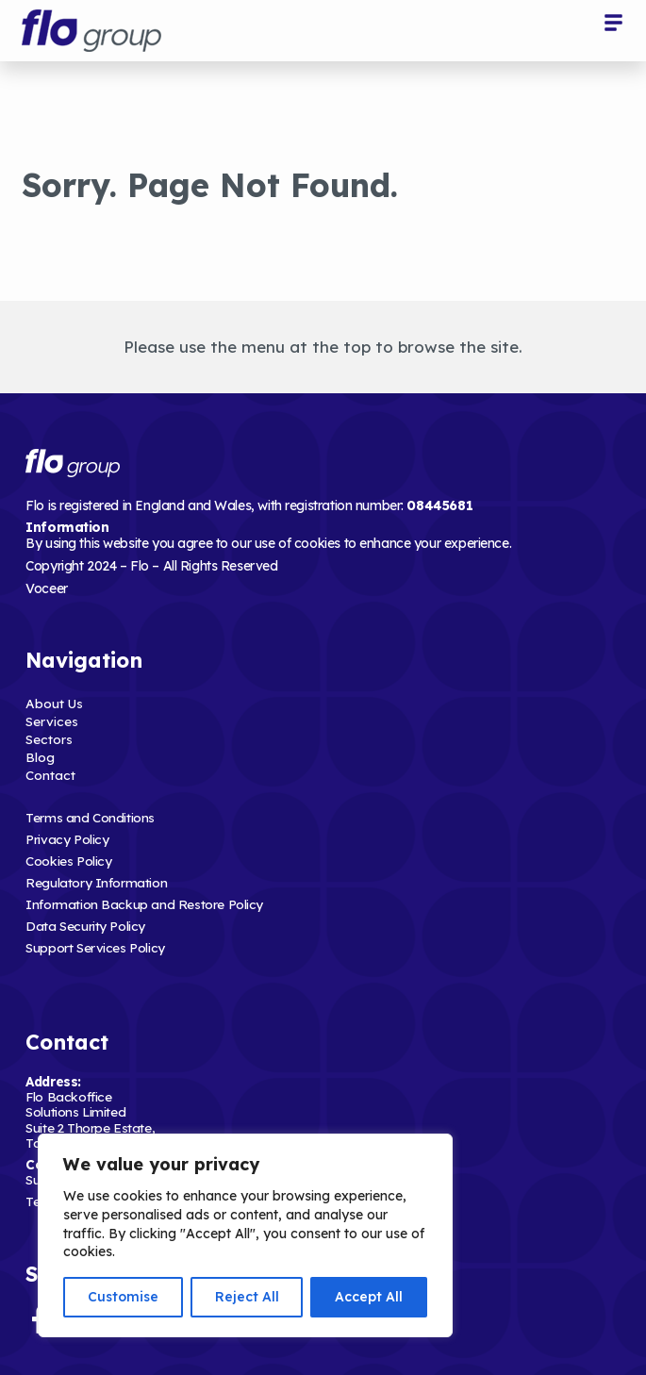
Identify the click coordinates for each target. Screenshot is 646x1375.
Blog (40, 757)
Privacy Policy (66, 839)
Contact (50, 775)
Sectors (49, 739)
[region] (245, 1235)
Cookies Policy (68, 861)
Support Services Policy (95, 947)
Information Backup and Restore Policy (144, 904)
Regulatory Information (96, 882)
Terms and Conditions (90, 817)
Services (51, 721)
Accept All (369, 1296)
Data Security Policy (85, 926)
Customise (123, 1296)
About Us (54, 703)
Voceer (46, 588)
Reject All (247, 1296)
